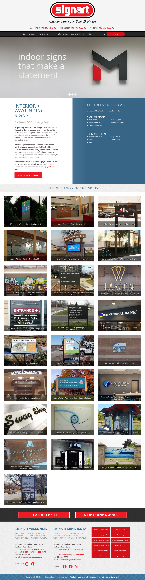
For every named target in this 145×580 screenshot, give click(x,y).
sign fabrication (62, 34)
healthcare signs (120, 535)
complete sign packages (101, 556)
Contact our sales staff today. (108, 111)
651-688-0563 (65, 554)
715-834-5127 (27, 552)
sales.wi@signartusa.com (31, 557)
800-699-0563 (78, 27)
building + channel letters (101, 545)
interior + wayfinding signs (101, 540)
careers (101, 34)
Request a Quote (28, 175)
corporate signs (120, 529)
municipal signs (120, 545)
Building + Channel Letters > (101, 515)
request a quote (115, 34)
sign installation (77, 34)
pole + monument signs (101, 551)
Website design (76, 577)
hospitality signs (120, 556)
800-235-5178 (48, 27)
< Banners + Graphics (44, 515)
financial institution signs (120, 540)
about (90, 34)
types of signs (29, 34)
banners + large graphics (101, 535)
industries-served (45, 34)
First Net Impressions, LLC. (108, 577)
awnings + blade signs (101, 529)
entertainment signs (120, 551)
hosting (90, 577)
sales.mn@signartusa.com (70, 559)
